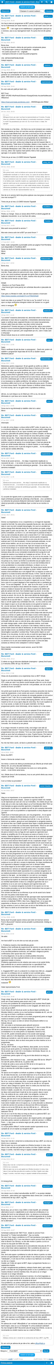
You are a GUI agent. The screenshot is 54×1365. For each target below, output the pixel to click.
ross (49, 238)
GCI (49, 510)
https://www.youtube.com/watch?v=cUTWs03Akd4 (20, 296)
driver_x (48, 16)
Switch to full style (27, 7)
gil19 (49, 992)
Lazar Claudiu (46, 786)
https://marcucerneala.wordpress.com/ (15, 102)
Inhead (48, 929)
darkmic (48, 65)
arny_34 (48, 38)
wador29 (48, 311)
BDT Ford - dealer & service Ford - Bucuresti (25, 2)
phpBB (10, 1359)
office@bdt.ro (40, 1343)
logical (49, 669)
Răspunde (5, 11)
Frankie (48, 221)
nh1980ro (47, 207)
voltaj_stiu (47, 107)
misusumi (47, 1226)
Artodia (51, 1359)
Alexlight (48, 1203)
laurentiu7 (47, 1186)
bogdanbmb (47, 454)
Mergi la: (4, 1351)
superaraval (47, 82)
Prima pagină (6, 1363)
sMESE (48, 748)
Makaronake (46, 259)
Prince (49, 913)
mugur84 (48, 654)
